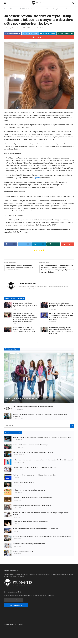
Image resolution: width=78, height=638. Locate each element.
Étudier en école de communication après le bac (21, 398)
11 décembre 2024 (18, 418)
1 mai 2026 (16, 309)
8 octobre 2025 (18, 409)
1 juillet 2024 (17, 500)
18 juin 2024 (16, 517)
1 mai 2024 (16, 531)
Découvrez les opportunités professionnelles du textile (30, 521)
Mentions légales (9, 624)
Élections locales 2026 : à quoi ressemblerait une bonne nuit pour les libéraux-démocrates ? (25, 305)
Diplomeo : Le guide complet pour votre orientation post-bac (32, 498)
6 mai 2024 (16, 524)
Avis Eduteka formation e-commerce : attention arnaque (30, 445)
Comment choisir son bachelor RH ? (24, 483)
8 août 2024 (17, 477)
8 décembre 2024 (18, 440)
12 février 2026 (10, 400)
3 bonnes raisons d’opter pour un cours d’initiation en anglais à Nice (35, 467)
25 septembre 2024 (18, 462)
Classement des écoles (11, 9)
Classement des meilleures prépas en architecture (29, 544)
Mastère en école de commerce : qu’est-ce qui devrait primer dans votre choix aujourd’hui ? (42, 536)
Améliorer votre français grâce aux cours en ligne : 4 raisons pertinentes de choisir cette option (43, 460)
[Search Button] (72, 426)
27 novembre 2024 (18, 455)
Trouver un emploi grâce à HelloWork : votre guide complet (32, 505)
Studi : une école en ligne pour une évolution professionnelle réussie (35, 475)
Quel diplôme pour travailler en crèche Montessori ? (29, 490)
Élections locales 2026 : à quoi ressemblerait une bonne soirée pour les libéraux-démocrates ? (61, 305)
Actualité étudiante (24, 9)
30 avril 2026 (17, 334)
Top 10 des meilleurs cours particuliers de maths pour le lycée (33, 407)
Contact (20, 624)
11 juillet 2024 (17, 492)
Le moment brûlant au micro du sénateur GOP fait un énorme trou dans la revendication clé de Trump (24, 330)
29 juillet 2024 (17, 485)
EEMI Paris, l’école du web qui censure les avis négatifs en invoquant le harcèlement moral (42, 437)
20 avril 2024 (17, 546)
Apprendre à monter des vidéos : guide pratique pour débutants (33, 452)
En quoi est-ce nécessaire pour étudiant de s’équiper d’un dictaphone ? (36, 529)
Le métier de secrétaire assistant (23, 551)
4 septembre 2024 (18, 470)
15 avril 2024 (17, 554)
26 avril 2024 (17, 539)
